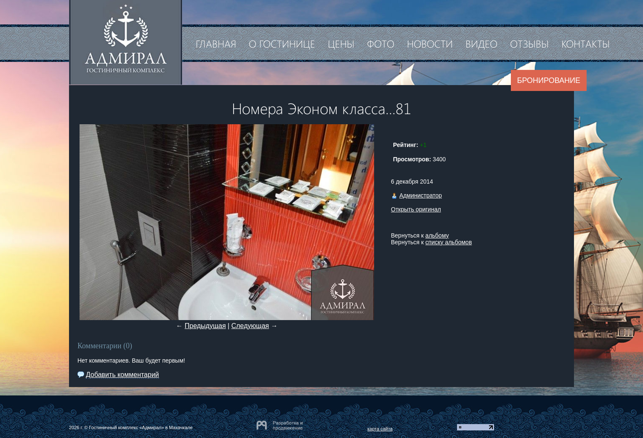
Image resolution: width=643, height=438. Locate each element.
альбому (437, 235)
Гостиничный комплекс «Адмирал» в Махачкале (140, 427)
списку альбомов (448, 242)
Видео (481, 43)
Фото (380, 43)
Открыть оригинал (416, 209)
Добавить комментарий (122, 374)
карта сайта (380, 428)
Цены (341, 43)
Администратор (420, 195)
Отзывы (529, 43)
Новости (430, 43)
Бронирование (548, 80)
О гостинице (282, 43)
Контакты (585, 43)
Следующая (250, 325)
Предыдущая (205, 325)
